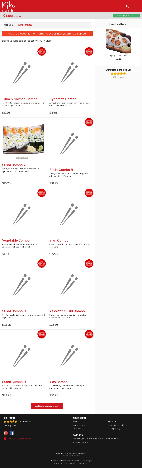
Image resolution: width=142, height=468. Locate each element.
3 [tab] (116, 64)
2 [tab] (112, 64)
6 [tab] (128, 64)
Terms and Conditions (117, 425)
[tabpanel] (118, 46)
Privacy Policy (114, 429)
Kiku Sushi (9, 418)
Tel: (81, 443)
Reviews (77, 429)
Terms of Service (76, 463)
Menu (75, 422)
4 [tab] (120, 64)
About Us (112, 422)
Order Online (79, 425)
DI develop (75, 456)
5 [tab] (124, 64)
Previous (96, 46)
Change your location (126, 16)
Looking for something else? (47, 406)
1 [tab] (107, 64)
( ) (133, 6)
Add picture (41, 51)
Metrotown (13, 16)
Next (140, 46)
